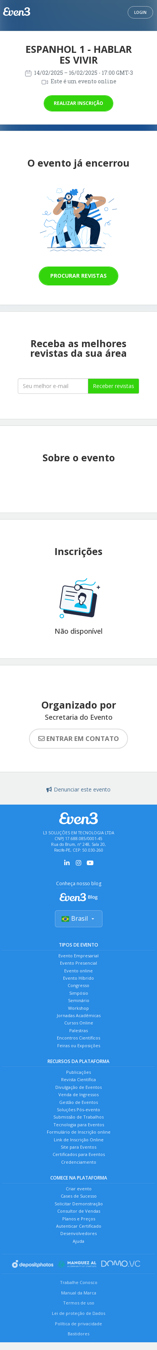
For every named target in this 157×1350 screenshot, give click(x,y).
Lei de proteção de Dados (78, 1313)
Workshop (78, 1008)
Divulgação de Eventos (78, 1087)
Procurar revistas (78, 275)
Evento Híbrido (78, 978)
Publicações (78, 1072)
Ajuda (78, 1241)
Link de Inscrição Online (79, 1139)
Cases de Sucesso (79, 1196)
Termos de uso (78, 1303)
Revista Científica (78, 1079)
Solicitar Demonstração (79, 1204)
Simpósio (78, 993)
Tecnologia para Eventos (78, 1124)
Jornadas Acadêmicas (79, 1015)
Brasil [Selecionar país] (78, 918)
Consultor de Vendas (78, 1211)
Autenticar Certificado (78, 1226)
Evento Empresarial (78, 955)
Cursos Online (78, 1023)
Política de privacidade (78, 1323)
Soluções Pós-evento (78, 1109)
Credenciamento (78, 1162)
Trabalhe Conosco (78, 1282)
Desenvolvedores (78, 1233)
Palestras (78, 1030)
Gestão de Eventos (78, 1102)
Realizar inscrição (78, 103)
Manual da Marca (78, 1293)
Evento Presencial (78, 963)
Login (140, 12)
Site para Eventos (78, 1147)
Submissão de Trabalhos (78, 1117)
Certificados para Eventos (79, 1154)
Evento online (78, 971)
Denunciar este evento (78, 789)
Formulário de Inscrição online (79, 1132)
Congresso (78, 985)
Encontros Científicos (78, 1038)
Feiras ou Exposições (78, 1045)
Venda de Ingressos (78, 1094)
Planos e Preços (78, 1219)
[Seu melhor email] (53, 386)
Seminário (78, 1000)
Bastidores (78, 1333)
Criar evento (79, 1188)
